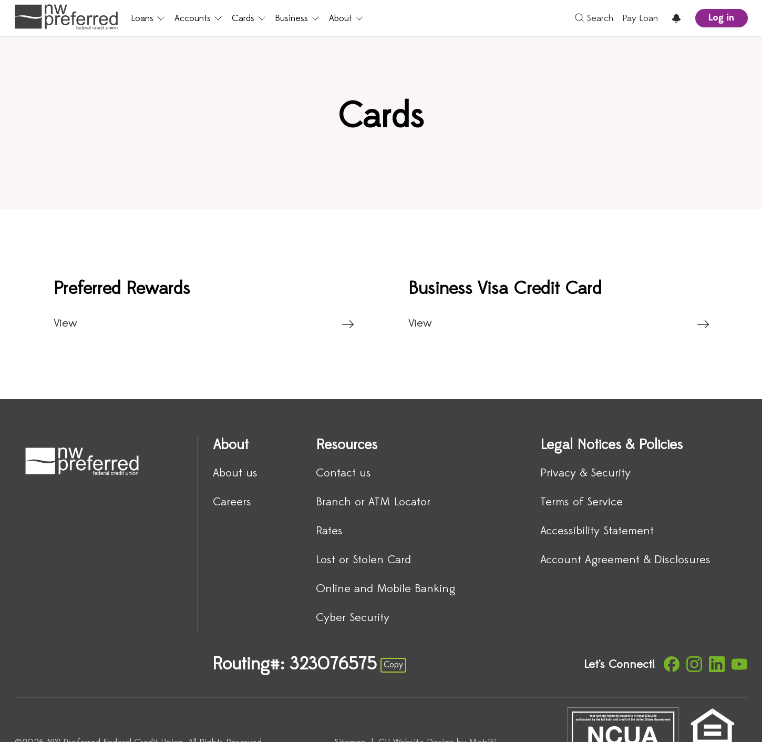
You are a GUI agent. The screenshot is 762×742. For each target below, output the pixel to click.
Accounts (197, 18)
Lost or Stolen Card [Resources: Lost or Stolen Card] (363, 560)
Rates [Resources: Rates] (329, 531)
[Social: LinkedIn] (717, 664)
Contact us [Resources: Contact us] (343, 473)
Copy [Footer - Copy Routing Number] (393, 665)
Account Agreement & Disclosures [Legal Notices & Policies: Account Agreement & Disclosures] (625, 560)
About (344, 18)
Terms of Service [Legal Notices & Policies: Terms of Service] (581, 502)
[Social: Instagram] (694, 664)
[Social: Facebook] (671, 664)
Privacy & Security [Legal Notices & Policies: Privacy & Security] (585, 473)
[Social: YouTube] (739, 664)
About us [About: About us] (235, 473)
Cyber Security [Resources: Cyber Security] (352, 618)
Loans (147, 18)
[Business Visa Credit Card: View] (558, 304)
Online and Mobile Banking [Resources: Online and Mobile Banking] (385, 589)
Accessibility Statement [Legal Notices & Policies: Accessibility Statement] (597, 531)
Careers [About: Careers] (232, 502)
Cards (247, 18)
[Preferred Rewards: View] (203, 304)
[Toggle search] (591, 18)
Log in (721, 18)
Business (296, 18)
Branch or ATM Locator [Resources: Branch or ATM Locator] (373, 502)
